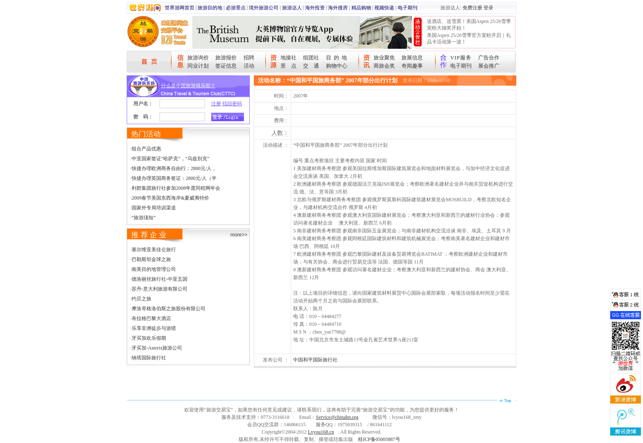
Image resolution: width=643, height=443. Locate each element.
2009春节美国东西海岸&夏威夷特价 (170, 198)
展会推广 (488, 66)
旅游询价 (198, 58)
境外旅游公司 (263, 8)
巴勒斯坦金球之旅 (151, 259)
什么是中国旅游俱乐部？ (188, 86)
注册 (216, 104)
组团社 (311, 58)
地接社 (288, 58)
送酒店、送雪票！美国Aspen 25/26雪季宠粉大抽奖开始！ (469, 24)
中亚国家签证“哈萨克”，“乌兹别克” (170, 158)
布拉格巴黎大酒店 (151, 318)
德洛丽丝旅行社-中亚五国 (159, 279)
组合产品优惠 (146, 149)
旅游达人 (292, 8)
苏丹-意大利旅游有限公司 (159, 289)
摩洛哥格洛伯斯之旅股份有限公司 (168, 308)
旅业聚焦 (384, 58)
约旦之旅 (141, 299)
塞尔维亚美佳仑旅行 (154, 249)
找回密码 (232, 104)
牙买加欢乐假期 (149, 338)
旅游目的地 (210, 8)
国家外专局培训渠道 (154, 208)
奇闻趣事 (412, 66)
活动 (249, 66)
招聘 (249, 58)
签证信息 (226, 66)
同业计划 (198, 66)
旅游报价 (226, 58)
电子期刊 (407, 8)
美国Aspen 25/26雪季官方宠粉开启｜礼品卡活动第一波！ (469, 38)
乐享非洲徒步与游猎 (154, 328)
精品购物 (361, 8)
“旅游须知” (144, 217)
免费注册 (472, 8)
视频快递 (384, 8)
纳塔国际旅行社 (149, 358)
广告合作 (488, 58)
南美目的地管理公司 (154, 269)
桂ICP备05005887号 (379, 439)
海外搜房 (338, 8)
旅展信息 (412, 58)
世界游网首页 (179, 8)
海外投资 (315, 8)
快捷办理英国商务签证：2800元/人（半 (174, 178)
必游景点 (236, 8)
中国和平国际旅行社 (315, 360)
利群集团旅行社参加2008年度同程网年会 (176, 188)
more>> (238, 235)
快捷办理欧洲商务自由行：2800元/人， (174, 168)
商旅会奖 (384, 66)
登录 (488, 8)
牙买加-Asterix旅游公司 (157, 348)
